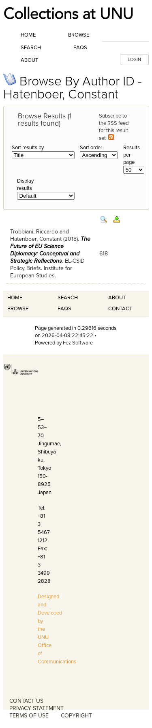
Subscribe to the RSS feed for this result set (113, 127)
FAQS (64, 308)
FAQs (80, 47)
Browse (78, 35)
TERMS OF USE (29, 715)
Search (31, 47)
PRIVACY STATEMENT (36, 708)
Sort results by (28, 147)
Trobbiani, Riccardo (34, 231)
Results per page (131, 155)
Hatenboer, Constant (36, 238)
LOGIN (134, 59)
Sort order (91, 147)
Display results (25, 185)
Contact (120, 308)
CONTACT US (26, 700)
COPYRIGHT (76, 715)
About (29, 60)
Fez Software (78, 343)
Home (28, 35)
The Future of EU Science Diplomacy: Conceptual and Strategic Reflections (50, 249)
